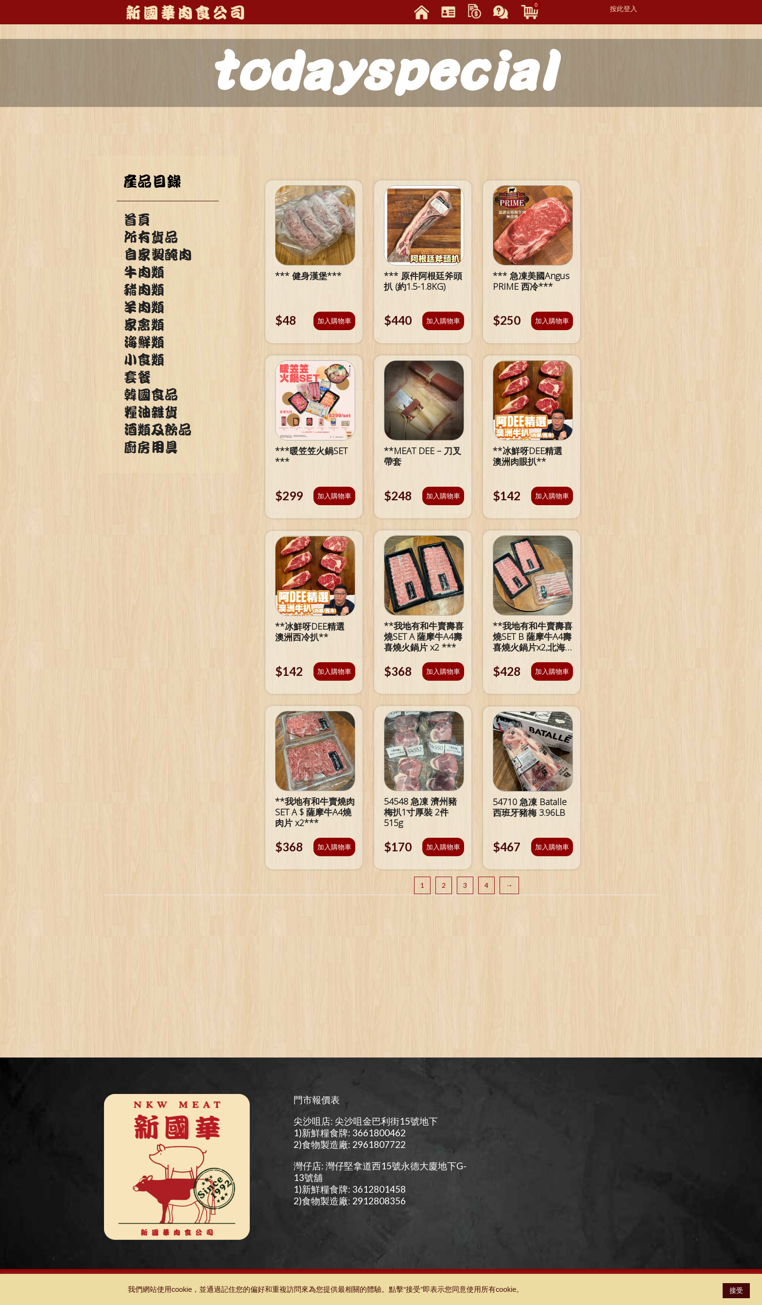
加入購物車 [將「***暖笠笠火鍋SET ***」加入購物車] (334, 495)
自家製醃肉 (157, 255)
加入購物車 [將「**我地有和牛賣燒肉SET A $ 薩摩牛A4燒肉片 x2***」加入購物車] (334, 846)
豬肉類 (143, 290)
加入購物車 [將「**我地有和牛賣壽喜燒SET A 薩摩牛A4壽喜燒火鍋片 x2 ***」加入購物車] (443, 671)
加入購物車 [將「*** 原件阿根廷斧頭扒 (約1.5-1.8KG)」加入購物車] (443, 320)
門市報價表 (317, 1099)
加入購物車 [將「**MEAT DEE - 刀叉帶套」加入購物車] (443, 495)
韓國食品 (150, 395)
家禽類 (143, 325)
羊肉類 (143, 307)
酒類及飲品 (157, 430)
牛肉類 (143, 272)
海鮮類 (143, 342)
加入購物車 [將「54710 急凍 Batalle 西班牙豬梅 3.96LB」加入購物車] (552, 846)
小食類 (143, 360)
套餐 (137, 377)
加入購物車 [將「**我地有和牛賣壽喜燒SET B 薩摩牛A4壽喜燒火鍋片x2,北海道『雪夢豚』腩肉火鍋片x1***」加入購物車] (552, 671)
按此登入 (623, 9)
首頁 (137, 220)
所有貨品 (150, 237)
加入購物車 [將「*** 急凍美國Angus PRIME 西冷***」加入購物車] (552, 320)
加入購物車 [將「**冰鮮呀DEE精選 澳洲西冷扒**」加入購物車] (334, 671)
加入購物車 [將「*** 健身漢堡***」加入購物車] (334, 320)
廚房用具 (150, 447)
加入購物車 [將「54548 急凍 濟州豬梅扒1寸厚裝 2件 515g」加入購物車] (443, 846)
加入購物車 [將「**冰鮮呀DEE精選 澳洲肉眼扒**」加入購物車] (552, 495)
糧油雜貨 (150, 412)
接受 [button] (736, 1290)
